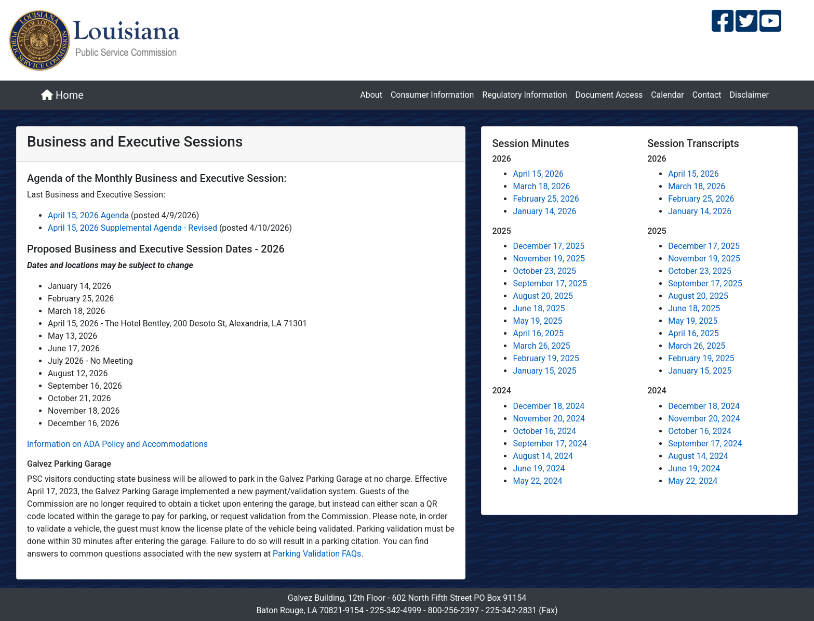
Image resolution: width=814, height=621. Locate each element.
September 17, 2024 (550, 443)
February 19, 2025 (546, 358)
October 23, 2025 (544, 271)
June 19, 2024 (539, 468)
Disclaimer (749, 95)
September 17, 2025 (550, 283)
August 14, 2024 (543, 456)
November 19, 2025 (549, 258)
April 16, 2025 (538, 333)
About (371, 95)
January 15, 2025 (544, 371)
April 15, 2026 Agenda (89, 215)
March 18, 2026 (541, 186)
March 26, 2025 (541, 346)
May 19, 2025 (537, 321)
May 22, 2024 (537, 481)
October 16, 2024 (544, 431)
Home (62, 95)
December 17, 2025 (548, 246)
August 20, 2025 (543, 296)
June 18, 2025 (539, 308)
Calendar (667, 95)
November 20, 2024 (549, 419)
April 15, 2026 (538, 174)
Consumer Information (432, 95)
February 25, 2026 (546, 199)
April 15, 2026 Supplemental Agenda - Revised (133, 228)
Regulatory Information (524, 95)
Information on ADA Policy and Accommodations (117, 444)
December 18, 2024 (548, 406)
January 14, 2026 (544, 211)
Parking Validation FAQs (317, 554)
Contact (707, 95)
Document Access (609, 95)
